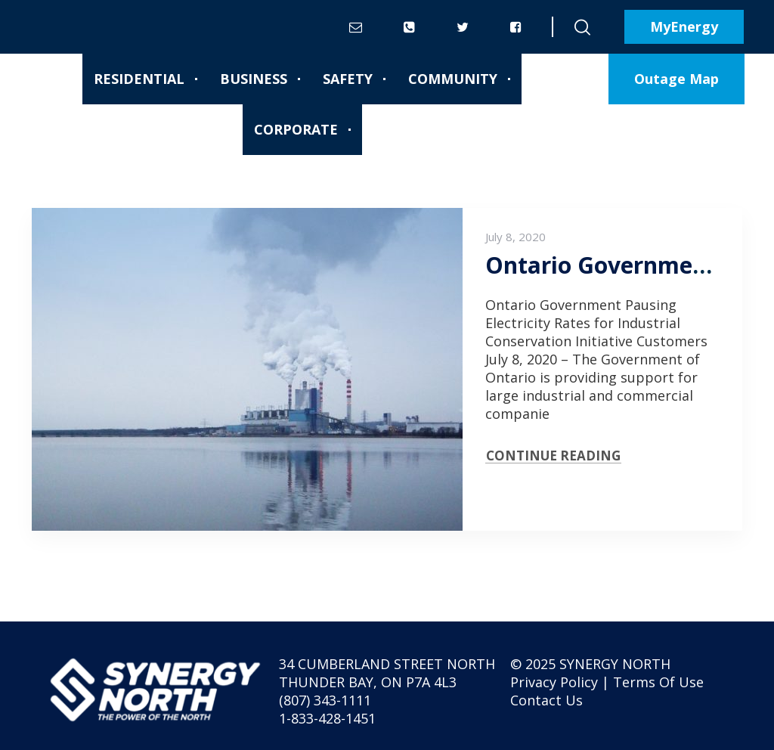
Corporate (296, 129)
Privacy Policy (554, 682)
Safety (348, 79)
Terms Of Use (658, 682)
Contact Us (546, 700)
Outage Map (676, 79)
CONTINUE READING (553, 455)
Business (253, 79)
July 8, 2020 (515, 237)
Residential (139, 79)
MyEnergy (684, 26)
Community (452, 79)
